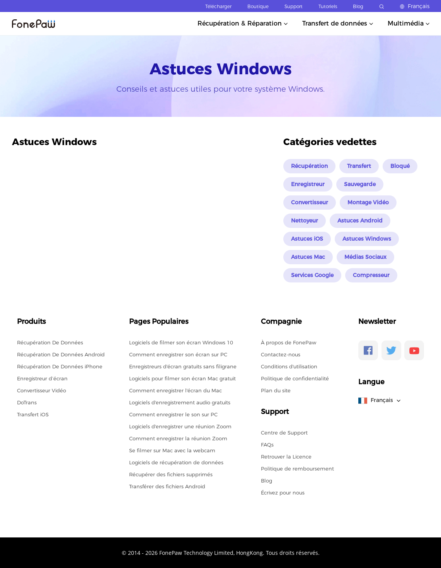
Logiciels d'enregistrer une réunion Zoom (180, 426)
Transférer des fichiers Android (167, 486)
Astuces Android (360, 220)
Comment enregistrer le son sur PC (173, 414)
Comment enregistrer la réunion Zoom (178, 438)
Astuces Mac (308, 256)
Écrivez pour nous (283, 492)
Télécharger (218, 6)
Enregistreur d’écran (42, 378)
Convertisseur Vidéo (41, 390)
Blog (358, 6)
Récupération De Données (50, 342)
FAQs (267, 444)
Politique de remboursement (297, 468)
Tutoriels (327, 6)
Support (293, 6)
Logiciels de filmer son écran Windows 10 (181, 342)
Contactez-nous (280, 354)
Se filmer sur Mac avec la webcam (172, 450)
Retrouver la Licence (286, 456)
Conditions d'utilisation (289, 366)
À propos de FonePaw (288, 342)
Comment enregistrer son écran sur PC (178, 354)
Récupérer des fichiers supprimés (171, 474)
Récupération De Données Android (61, 354)
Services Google (312, 275)
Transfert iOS (33, 414)
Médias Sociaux (365, 256)
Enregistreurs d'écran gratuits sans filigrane (183, 366)
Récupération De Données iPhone (59, 366)
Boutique (258, 6)
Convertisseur (309, 202)
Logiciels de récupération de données (176, 462)
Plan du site (276, 390)
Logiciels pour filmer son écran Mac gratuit (182, 378)
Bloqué (400, 166)
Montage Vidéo (368, 202)
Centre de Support (284, 432)
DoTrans (27, 402)
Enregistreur (308, 184)
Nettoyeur (304, 220)
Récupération (309, 166)
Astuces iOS (307, 238)
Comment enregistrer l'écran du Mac (175, 390)
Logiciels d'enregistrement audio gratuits (179, 402)
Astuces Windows (366, 238)
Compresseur (371, 275)
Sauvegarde (360, 184)
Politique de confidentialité (295, 378)
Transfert (359, 166)
